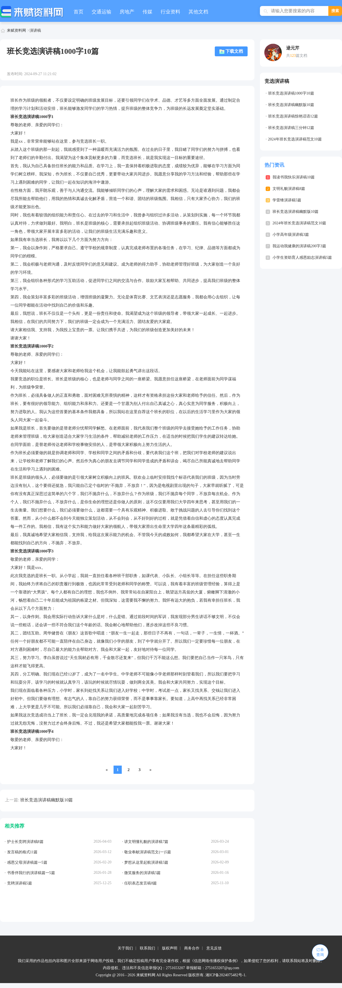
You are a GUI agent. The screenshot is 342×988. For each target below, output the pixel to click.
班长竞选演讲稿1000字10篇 (291, 93)
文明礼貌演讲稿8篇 (289, 189)
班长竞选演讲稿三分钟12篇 (291, 128)
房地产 (127, 11)
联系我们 (147, 948)
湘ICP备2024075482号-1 (225, 975)
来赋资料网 (16, 30)
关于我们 (125, 948)
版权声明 (169, 948)
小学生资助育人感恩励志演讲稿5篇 (302, 257)
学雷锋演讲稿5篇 (287, 200)
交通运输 (101, 11)
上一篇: (12, 800)
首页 (78, 11)
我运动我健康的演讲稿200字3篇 (299, 246)
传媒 (147, 11)
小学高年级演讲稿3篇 (291, 235)
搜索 (335, 11)
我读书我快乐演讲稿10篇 (294, 177)
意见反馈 (214, 948)
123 (293, 56)
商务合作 (191, 948)
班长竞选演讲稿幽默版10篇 (46, 800)
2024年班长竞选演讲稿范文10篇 (295, 139)
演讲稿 (35, 30)
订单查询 (320, 952)
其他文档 (198, 11)
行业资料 (170, 11)
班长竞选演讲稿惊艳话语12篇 (293, 116)
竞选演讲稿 (277, 81)
